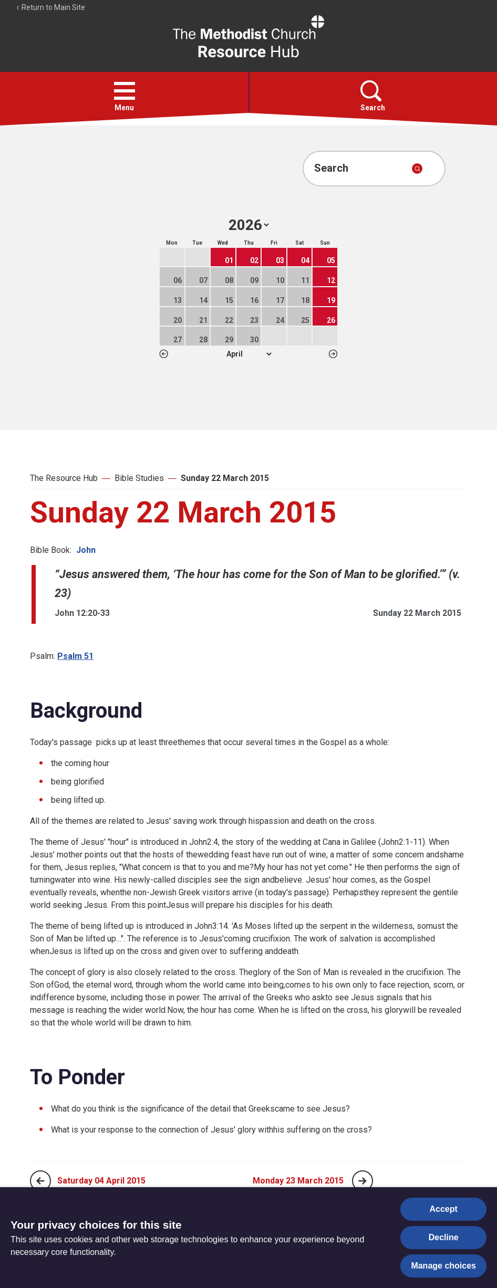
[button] (124, 90)
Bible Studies (139, 478)
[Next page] (362, 1180)
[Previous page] (40, 1180)
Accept (444, 1209)
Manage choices (443, 1265)
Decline (444, 1237)
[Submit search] (417, 168)
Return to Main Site (50, 7)
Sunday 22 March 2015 (225, 478)
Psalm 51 (75, 656)
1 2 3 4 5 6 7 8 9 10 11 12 (248, 354)
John (86, 550)
